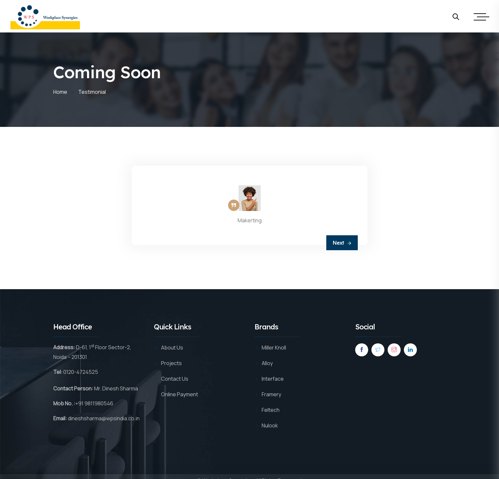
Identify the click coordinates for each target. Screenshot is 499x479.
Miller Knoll (274, 347)
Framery (271, 394)
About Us (172, 347)
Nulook (270, 425)
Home (60, 91)
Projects (171, 363)
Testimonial (92, 91)
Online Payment (179, 394)
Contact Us (174, 378)
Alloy (267, 363)
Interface (273, 378)
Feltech (271, 409)
